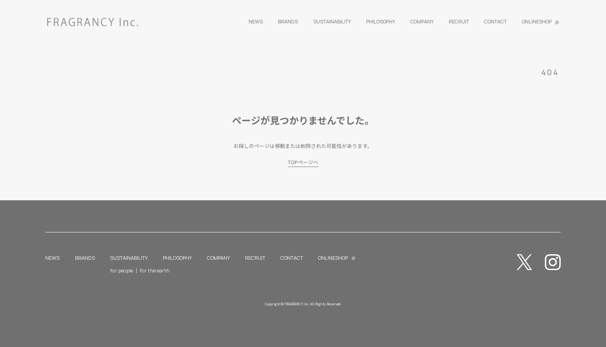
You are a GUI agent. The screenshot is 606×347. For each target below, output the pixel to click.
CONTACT (291, 257)
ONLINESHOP (333, 257)
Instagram (553, 262)
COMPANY (218, 257)
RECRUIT (255, 257)
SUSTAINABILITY (129, 257)
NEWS (52, 257)
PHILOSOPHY (177, 257)
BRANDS (85, 257)
